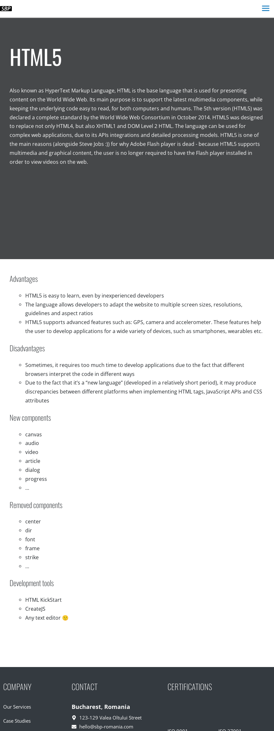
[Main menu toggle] (265, 8)
